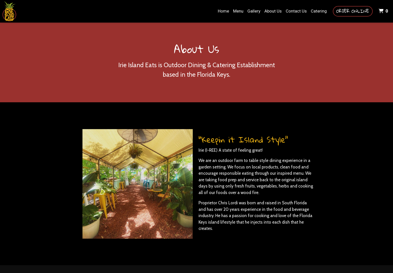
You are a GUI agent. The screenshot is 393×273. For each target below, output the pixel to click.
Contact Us (296, 11)
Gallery (253, 11)
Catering (319, 11)
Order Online (352, 11)
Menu (238, 11)
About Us (273, 11)
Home (223, 11)
